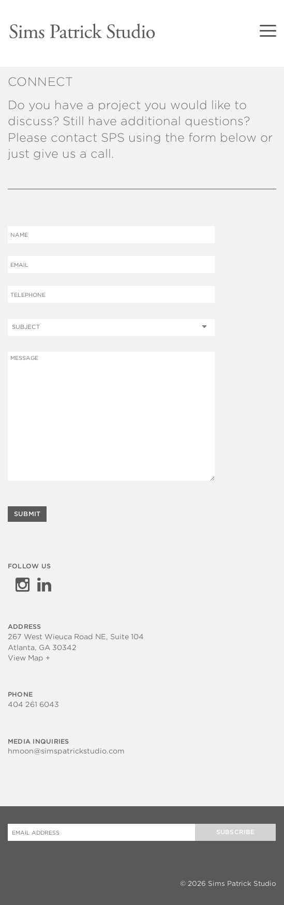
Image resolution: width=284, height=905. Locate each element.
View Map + (29, 657)
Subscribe (235, 831)
